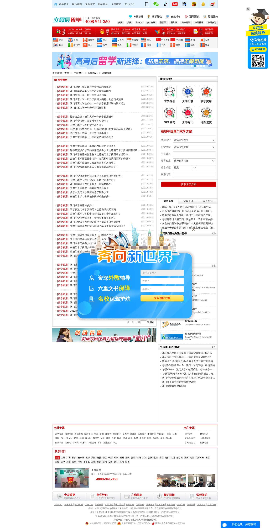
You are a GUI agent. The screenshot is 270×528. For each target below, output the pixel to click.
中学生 (79, 29)
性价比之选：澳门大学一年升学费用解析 (91, 116)
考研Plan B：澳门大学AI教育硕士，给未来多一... (188, 369)
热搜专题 (59, 427)
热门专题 (189, 427)
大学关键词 (205, 438)
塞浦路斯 (107, 442)
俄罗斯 (142, 438)
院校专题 (88, 434)
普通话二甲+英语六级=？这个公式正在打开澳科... (188, 361)
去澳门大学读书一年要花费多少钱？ (89, 188)
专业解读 (99, 504)
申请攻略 (136, 33)
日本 (207, 40)
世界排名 (204, 434)
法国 (149, 45)
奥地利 (169, 438)
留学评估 (157, 16)
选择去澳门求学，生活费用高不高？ (89, 133)
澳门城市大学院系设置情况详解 (179, 381)
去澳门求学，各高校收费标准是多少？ (90, 196)
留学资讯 (92, 73)
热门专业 (126, 29)
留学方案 (126, 33)
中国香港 (165, 40)
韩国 (61, 45)
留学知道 (171, 33)
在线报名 (175, 16)
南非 (130, 438)
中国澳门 (180, 40)
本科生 (71, 33)
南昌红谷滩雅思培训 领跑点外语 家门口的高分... (188, 211)
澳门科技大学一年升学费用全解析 (88, 107)
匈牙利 (83, 442)
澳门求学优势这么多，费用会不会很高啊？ (93, 217)
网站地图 (77, 4)
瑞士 (90, 45)
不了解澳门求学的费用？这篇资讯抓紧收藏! (93, 209)
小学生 (71, 29)
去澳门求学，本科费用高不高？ (87, 124)
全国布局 (116, 4)
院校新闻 (209, 33)
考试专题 (79, 434)
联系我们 (211, 504)
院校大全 (115, 29)
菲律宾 (75, 442)
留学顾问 (181, 29)
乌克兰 (156, 438)
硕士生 (79, 33)
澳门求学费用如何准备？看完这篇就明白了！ (94, 166)
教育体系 (136, 29)
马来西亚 (142, 434)
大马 (149, 40)
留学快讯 (209, 29)
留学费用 (107, 73)
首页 (66, 73)
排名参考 (115, 33)
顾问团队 (103, 4)
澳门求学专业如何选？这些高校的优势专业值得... (188, 377)
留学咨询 (171, 29)
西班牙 (96, 438)
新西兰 (120, 40)
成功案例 (79, 504)
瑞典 (193, 45)
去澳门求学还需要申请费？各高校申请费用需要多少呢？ (100, 158)
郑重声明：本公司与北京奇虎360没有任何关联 (135, 520)
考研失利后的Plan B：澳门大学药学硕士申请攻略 (188, 365)
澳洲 (105, 40)
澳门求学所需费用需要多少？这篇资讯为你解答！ (96, 175)
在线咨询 (260, 49)
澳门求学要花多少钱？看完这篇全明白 (90, 91)
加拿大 (91, 40)
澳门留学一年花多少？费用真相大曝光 (90, 87)
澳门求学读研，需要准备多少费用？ (89, 120)
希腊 (136, 438)
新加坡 (135, 40)
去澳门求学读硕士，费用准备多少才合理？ (93, 162)
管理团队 (191, 504)
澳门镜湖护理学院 (193, 333)
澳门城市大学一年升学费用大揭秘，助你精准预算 (96, 99)
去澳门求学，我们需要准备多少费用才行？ (93, 180)
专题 (145, 33)
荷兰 (105, 45)
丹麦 (178, 45)
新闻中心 (58, 504)
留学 (105, 508)
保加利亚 (59, 442)
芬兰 (163, 45)
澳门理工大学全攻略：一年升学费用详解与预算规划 (98, 103)
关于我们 (129, 4)
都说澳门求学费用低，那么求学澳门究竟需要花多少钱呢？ (101, 129)
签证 (145, 29)
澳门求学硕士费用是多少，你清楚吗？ (90, 184)
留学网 (145, 508)
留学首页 (64, 4)
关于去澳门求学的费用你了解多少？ (89, 192)
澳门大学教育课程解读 (174, 386)
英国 (76, 40)
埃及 (162, 438)
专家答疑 (138, 16)
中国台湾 (92, 442)
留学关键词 (190, 438)
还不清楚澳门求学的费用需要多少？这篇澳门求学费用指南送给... (105, 150)
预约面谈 (194, 16)
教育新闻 (168, 201)
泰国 (193, 40)
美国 (61, 40)
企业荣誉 (90, 4)
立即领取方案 (162, 298)
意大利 (135, 45)
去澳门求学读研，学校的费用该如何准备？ (93, 146)
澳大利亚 (117, 434)
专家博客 (181, 33)
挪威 (207, 45)
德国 (119, 45)
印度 (115, 442)
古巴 (99, 442)
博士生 (88, 33)
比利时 (68, 442)
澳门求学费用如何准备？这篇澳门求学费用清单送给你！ (100, 154)
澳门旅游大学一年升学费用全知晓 (88, 95)
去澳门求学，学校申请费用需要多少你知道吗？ (95, 213)
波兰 (149, 438)
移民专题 (69, 434)
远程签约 (213, 16)
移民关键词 (190, 442)
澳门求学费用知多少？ (82, 205)
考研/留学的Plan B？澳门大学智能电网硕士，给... (188, 373)
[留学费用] (62, 87)
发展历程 (201, 504)
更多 (214, 233)
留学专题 (59, 434)
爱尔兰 (77, 45)
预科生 (88, 29)
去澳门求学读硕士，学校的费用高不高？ (91, 137)
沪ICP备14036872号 (170, 512)
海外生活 (208, 201)
